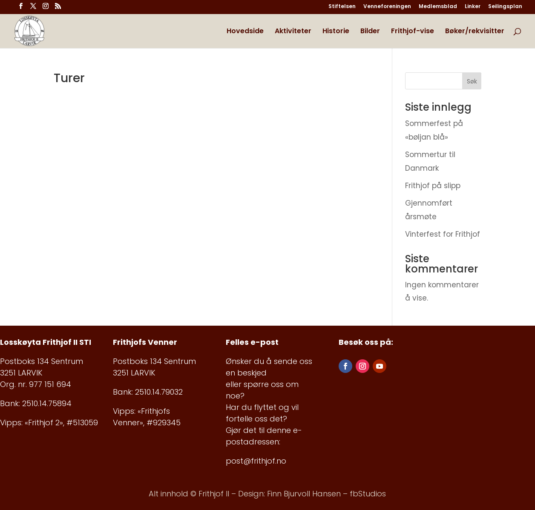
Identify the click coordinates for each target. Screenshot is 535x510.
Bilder (370, 32)
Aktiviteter (293, 32)
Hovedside (245, 32)
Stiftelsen (342, 7)
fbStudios (368, 493)
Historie (335, 32)
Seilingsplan (505, 7)
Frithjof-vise (412, 32)
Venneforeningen (387, 7)
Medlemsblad (438, 7)
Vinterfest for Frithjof (442, 234)
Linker (472, 7)
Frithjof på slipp (432, 186)
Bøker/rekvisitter (474, 32)
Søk (472, 81)
